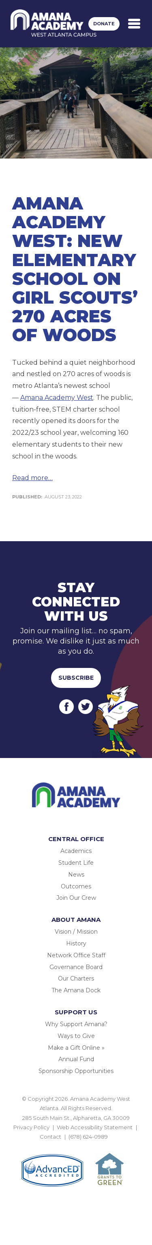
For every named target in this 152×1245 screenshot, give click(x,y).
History (76, 943)
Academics (76, 851)
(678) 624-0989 (88, 1136)
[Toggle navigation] (134, 24)
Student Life (76, 862)
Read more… (32, 478)
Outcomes (76, 886)
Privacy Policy (31, 1127)
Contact (50, 1136)
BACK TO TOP (76, 1146)
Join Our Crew (76, 897)
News (76, 874)
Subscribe (76, 677)
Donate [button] (104, 23)
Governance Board (76, 967)
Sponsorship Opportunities (76, 1071)
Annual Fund (76, 1059)
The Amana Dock (76, 990)
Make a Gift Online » (76, 1047)
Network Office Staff (76, 955)
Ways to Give (76, 1036)
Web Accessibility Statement (95, 1127)
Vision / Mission (76, 931)
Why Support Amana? (76, 1024)
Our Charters (76, 978)
